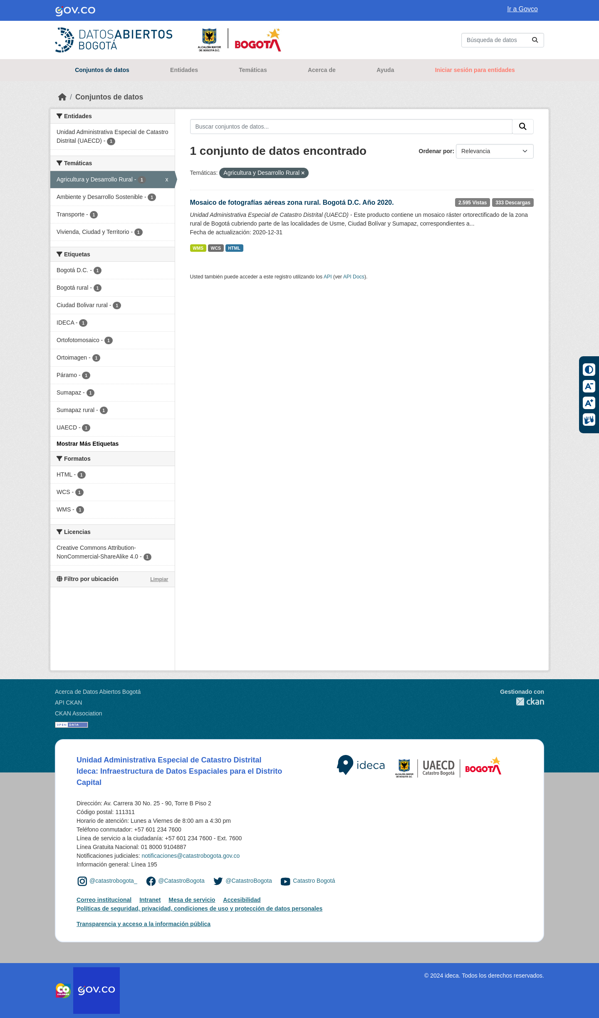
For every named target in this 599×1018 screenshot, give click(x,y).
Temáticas (253, 70)
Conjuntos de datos (102, 70)
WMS (198, 248)
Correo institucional (104, 899)
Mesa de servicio (191, 899)
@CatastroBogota (181, 880)
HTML (234, 248)
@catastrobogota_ (113, 880)
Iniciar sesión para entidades (475, 70)
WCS (216, 248)
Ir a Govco (522, 8)
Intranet (150, 899)
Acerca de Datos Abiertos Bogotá (98, 691)
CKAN (522, 701)
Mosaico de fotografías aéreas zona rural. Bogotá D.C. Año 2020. (292, 202)
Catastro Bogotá (314, 880)
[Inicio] (62, 97)
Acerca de (322, 70)
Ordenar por (436, 151)
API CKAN (68, 702)
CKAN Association (78, 713)
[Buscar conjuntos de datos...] (502, 40)
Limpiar (159, 579)
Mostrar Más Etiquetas (88, 443)
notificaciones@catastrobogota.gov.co (190, 855)
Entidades (184, 70)
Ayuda (385, 70)
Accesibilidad (241, 899)
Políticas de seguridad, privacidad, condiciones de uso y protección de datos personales (199, 908)
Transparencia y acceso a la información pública (143, 924)
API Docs (353, 277)
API (328, 277)
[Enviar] (535, 40)
